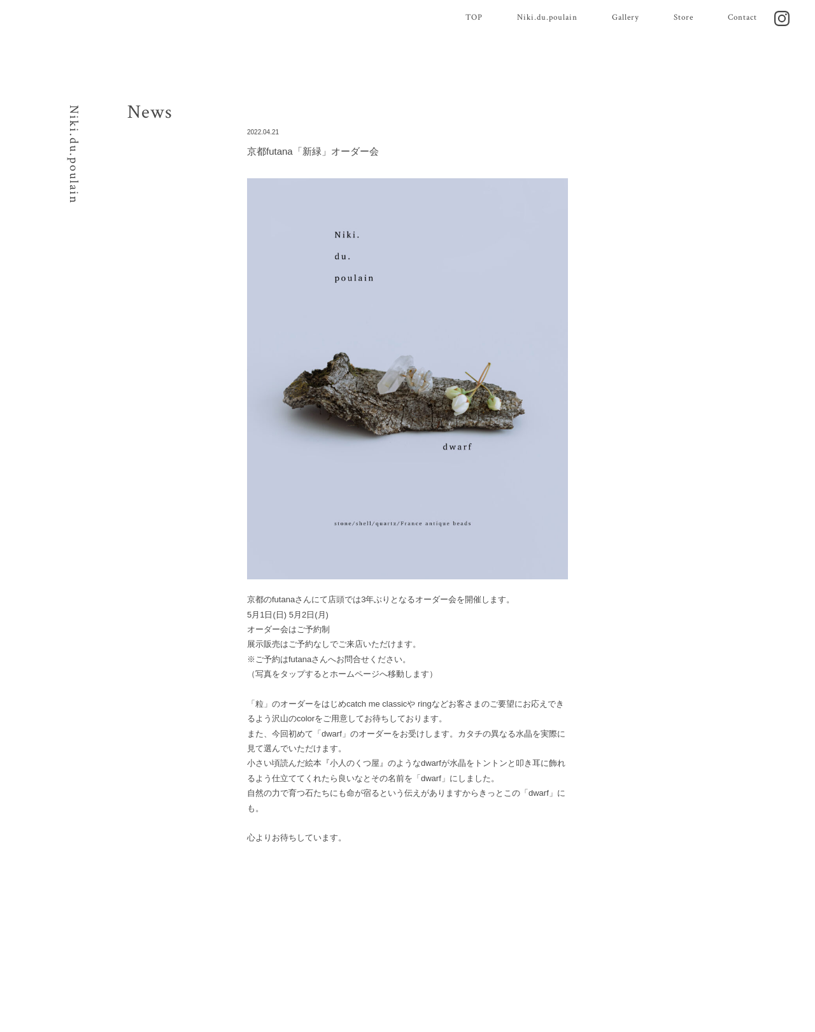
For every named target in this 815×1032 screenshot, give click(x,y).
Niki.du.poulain (547, 17)
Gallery (625, 17)
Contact (742, 17)
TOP (474, 17)
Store (683, 17)
